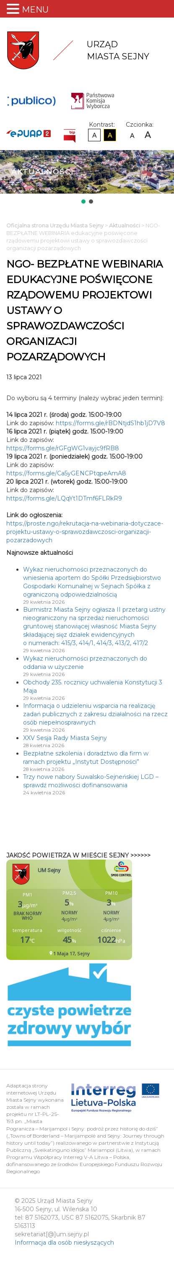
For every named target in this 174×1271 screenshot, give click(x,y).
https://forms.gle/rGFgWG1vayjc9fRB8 (62, 448)
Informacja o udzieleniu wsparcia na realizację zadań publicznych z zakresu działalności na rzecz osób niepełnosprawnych (95, 714)
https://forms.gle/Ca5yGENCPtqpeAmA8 (66, 473)
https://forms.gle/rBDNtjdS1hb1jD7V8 (110, 423)
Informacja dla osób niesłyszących (64, 1242)
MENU (35, 10)
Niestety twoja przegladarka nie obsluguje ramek (90, 910)
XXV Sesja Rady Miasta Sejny (65, 738)
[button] (83, 201)
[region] (87, 177)
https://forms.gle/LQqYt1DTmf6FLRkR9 (64, 498)
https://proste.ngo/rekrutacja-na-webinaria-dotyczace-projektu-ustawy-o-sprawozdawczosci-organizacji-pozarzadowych (84, 532)
